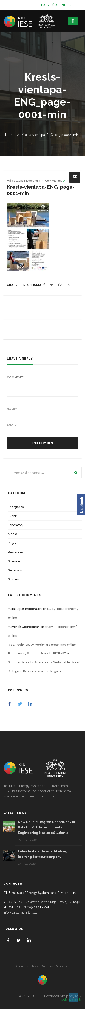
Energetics (16, 507)
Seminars (15, 570)
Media (12, 534)
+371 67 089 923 (27, 907)
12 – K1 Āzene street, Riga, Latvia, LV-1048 (49, 902)
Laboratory (15, 525)
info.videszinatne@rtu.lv (20, 912)
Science (14, 561)
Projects (13, 543)
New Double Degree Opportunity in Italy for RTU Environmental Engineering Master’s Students (46, 827)
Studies (13, 579)
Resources (15, 552)
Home (10, 135)
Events (12, 516)
